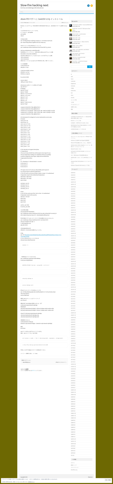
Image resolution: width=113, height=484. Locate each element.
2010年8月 (73, 373)
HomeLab (73, 85)
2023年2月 (73, 256)
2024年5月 (73, 221)
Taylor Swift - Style (76, 37)
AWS (72, 76)
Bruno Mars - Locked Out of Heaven (79, 61)
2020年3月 (73, 331)
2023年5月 (73, 249)
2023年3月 (73, 254)
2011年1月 (73, 361)
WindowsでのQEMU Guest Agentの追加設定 (80, 140)
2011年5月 (73, 352)
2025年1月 (73, 207)
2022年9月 (73, 268)
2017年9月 (73, 345)
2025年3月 (73, 203)
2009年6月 (73, 403)
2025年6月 (73, 196)
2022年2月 (73, 284)
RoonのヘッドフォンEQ (76, 120)
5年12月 (72, 455)
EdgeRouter (73, 83)
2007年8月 (73, 448)
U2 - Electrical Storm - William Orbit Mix (80, 41)
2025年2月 (73, 205)
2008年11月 (73, 415)
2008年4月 (73, 429)
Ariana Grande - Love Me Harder (79, 34)
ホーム (22, 11)
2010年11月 (73, 366)
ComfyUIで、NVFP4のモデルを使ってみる (79, 122)
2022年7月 (73, 273)
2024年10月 (73, 214)
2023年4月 (73, 252)
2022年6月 (73, 275)
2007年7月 (73, 450)
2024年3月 (73, 226)
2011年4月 (73, 354)
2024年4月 (73, 224)
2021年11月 (73, 289)
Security (72, 97)
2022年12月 (73, 261)
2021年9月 (73, 294)
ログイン (34, 370)
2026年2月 (73, 177)
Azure (72, 78)
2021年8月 (73, 296)
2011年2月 (73, 359)
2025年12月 (73, 182)
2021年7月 (73, 298)
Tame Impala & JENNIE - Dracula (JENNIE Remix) (82, 24)
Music (72, 95)
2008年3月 (73, 432)
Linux (36, 353)
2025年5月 (73, 198)
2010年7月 (73, 375)
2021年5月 (73, 303)
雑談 (72, 109)
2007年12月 (73, 439)
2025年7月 (73, 193)
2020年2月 (73, 333)
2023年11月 (73, 235)
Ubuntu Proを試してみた (76, 148)
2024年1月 (73, 231)
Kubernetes (73, 90)
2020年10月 (73, 317)
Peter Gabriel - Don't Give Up (78, 53)
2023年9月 (73, 240)
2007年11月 (73, 441)
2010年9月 (73, 371)
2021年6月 (73, 301)
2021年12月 (73, 287)
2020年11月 (73, 315)
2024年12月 (73, 210)
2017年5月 (73, 347)
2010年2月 (73, 385)
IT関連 (72, 88)
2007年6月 (73, 452)
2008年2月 (73, 434)
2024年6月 (73, 219)
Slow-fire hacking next (34, 5)
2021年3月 (73, 308)
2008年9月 (73, 420)
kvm (72, 92)
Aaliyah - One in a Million (77, 45)
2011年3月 (73, 357)
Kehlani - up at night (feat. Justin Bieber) (80, 49)
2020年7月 (73, 322)
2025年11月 (73, 184)
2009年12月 (73, 389)
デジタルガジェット (75, 104)
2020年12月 (73, 312)
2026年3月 (73, 175)
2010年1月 (73, 387)
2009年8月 (73, 399)
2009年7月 (73, 401)
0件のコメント (65, 22)
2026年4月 (73, 172)
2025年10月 (73, 186)
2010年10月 (73, 368)
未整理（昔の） (29, 353)
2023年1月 (73, 259)
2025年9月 (73, 189)
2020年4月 (73, 329)
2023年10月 (73, 238)
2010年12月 (73, 364)
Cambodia (73, 81)
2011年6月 (73, 350)
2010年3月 (73, 382)
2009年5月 (73, 406)
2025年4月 (73, 200)
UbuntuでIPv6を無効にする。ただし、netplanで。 (81, 142)
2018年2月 (73, 338)
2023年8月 (73, 242)
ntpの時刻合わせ (26, 362)
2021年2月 (73, 310)
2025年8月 (73, 191)
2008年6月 (73, 424)
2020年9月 (73, 319)
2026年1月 (73, 179)
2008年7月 (73, 422)
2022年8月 (73, 270)
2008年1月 (73, 436)
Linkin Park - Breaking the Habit (78, 57)
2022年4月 (73, 280)
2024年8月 (73, 217)
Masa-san (26, 22)
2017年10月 (73, 343)
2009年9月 (73, 396)
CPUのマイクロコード (61, 362)
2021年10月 (73, 291)
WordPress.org (74, 469)
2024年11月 (73, 212)
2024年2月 (73, 228)
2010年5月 (73, 380)
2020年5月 (73, 326)
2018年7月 (73, 336)
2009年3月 (73, 410)
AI (71, 74)
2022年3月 (73, 282)
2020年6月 (73, 324)
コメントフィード (74, 467)
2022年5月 (73, 277)
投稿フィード (74, 465)
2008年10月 (73, 417)
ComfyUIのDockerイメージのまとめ (78, 129)
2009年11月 (73, 392)
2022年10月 (73, 266)
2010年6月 (73, 378)
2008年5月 (73, 427)
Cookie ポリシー (31, 481)
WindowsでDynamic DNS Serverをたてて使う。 (81, 165)
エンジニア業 (74, 99)
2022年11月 (73, 263)
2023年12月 (73, 233)
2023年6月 (73, 247)
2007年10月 (73, 443)
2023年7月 (73, 245)
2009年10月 (73, 394)
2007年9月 (73, 445)
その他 (72, 102)
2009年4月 (73, 408)
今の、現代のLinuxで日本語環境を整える (79, 155)
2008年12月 (73, 413)
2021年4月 (73, 305)
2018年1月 (73, 340)
